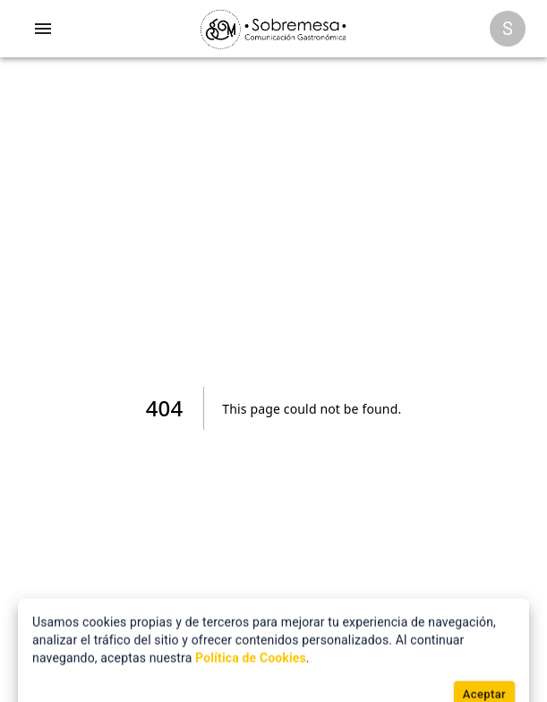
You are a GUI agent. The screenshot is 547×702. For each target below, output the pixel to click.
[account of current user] (42, 28)
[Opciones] (508, 29)
